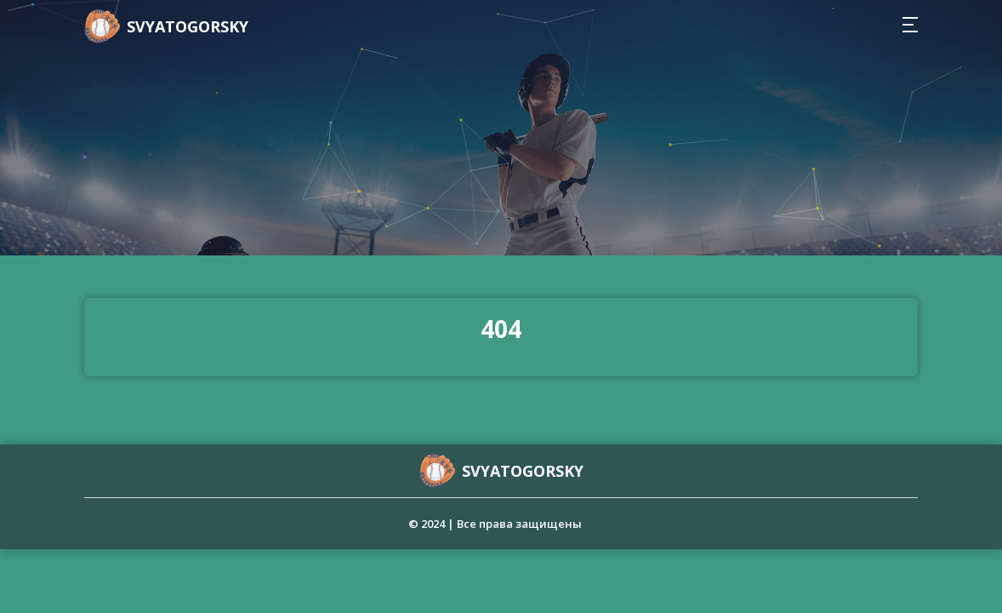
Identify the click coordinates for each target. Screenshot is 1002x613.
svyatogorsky (187, 26)
